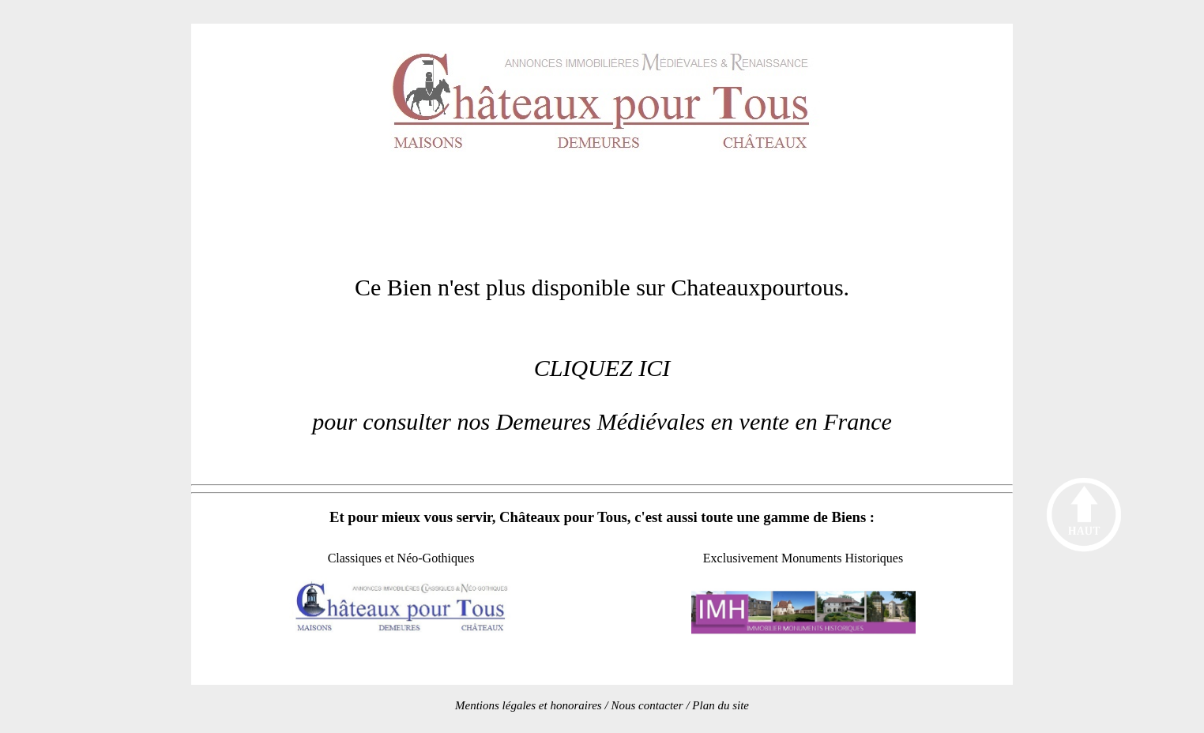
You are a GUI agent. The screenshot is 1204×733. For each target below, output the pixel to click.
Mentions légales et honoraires (528, 705)
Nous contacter (647, 705)
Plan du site (720, 705)
